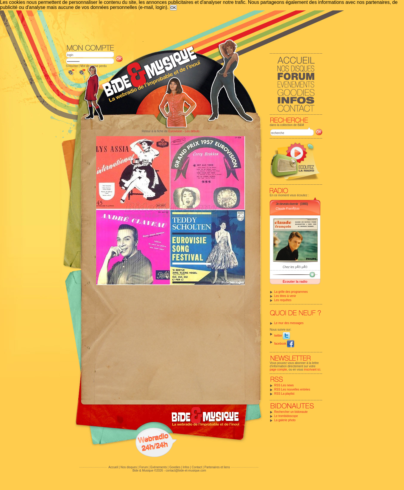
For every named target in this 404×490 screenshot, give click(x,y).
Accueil (113, 467)
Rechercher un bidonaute (291, 411)
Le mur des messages (288, 323)
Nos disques (129, 467)
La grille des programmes (291, 291)
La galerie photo (285, 420)
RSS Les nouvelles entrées (292, 389)
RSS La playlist (284, 393)
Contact (197, 467)
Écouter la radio (295, 281)
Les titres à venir (285, 296)
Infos (186, 467)
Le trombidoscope (286, 416)
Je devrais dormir (287, 204)
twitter (282, 335)
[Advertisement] (194, 26)
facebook (284, 343)
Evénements (158, 467)
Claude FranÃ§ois (288, 208)
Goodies (174, 467)
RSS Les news (284, 385)
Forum (143, 467)
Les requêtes (282, 300)
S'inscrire (72, 66)
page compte (278, 369)
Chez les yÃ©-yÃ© (295, 267)
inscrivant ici (312, 369)
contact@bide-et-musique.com (186, 470)
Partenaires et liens (217, 467)
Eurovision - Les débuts (183, 131)
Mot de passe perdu (93, 66)
